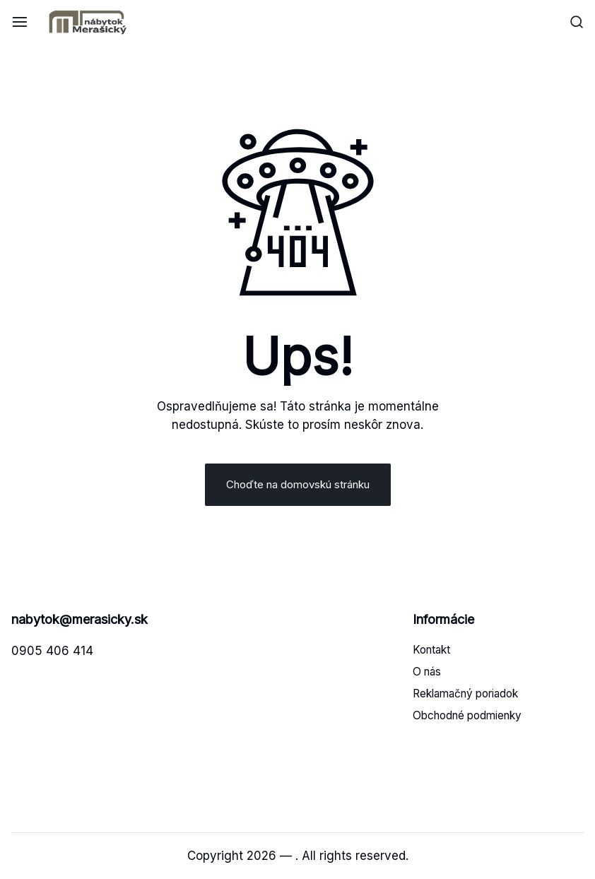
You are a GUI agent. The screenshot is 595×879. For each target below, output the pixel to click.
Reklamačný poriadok (465, 693)
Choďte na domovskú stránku (298, 484)
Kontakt (431, 649)
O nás (427, 671)
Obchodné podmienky (467, 715)
